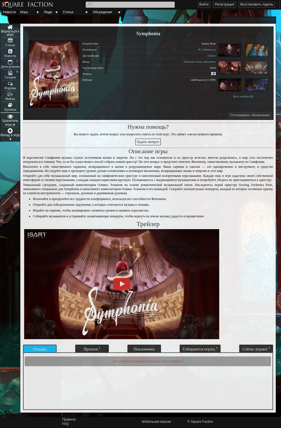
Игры (24, 12)
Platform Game (192, 61)
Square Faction (202, 422)
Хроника (10, 109)
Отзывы (40, 349)
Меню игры (10, 30)
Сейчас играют (256, 348)
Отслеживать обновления (249, 115)
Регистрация (224, 4)
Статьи (68, 12)
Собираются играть (200, 348)
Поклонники (144, 349)
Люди (48, 12)
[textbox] (130, 5)
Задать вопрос (148, 142)
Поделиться (266, 19)
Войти (204, 4)
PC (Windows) (207, 49)
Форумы (10, 88)
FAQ (65, 424)
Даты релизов (10, 66)
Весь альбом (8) (243, 96)
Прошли (92, 348)
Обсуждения (102, 12)
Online (212, 55)
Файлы (10, 99)
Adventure (209, 61)
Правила (69, 419)
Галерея (10, 77)
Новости (9, 12)
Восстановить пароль (256, 4)
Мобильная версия (156, 422)
